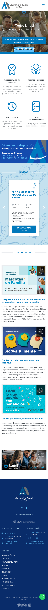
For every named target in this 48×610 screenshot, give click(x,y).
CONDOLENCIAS (7, 582)
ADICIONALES (6, 559)
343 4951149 (8, 155)
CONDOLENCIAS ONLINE (24, 229)
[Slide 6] (34, 49)
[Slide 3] (22, 49)
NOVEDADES (6, 572)
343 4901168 (8, 157)
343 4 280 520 (9, 533)
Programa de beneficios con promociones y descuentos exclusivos (24, 40)
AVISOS (24, 172)
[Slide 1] (14, 49)
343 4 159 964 (21, 157)
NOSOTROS (6, 565)
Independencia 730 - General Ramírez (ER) (36, 542)
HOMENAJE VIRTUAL (9, 579)
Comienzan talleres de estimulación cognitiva (20, 361)
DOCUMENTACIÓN (8, 585)
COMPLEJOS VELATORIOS (10, 562)
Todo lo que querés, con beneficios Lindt (22, 418)
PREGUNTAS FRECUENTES (24, 514)
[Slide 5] (30, 49)
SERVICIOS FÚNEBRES (9, 555)
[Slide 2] (18, 49)
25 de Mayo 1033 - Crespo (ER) (11, 542)
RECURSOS (5, 569)
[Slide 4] (26, 49)
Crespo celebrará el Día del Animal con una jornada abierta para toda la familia (23, 300)
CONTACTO (6, 588)
